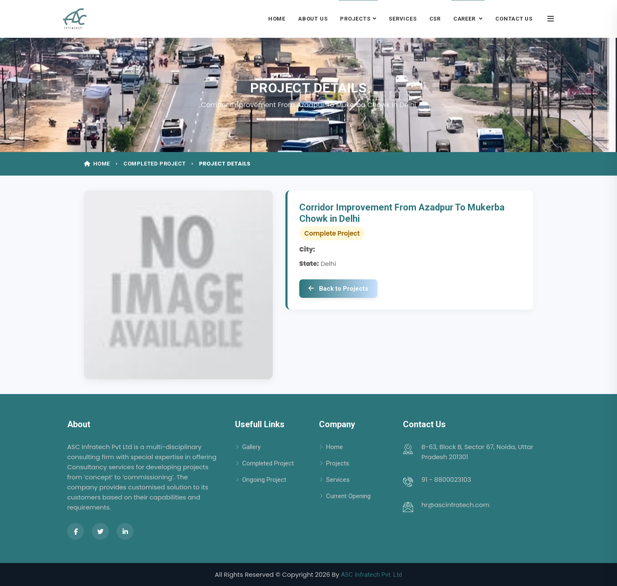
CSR (435, 19)
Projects (355, 19)
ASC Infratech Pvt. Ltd (371, 574)
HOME (98, 163)
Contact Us (514, 19)
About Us (312, 19)
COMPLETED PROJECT (155, 163)
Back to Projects (338, 288)
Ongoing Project (264, 480)
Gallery (251, 447)
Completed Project (268, 463)
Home (276, 19)
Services (402, 19)
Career (465, 19)
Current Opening (348, 496)
